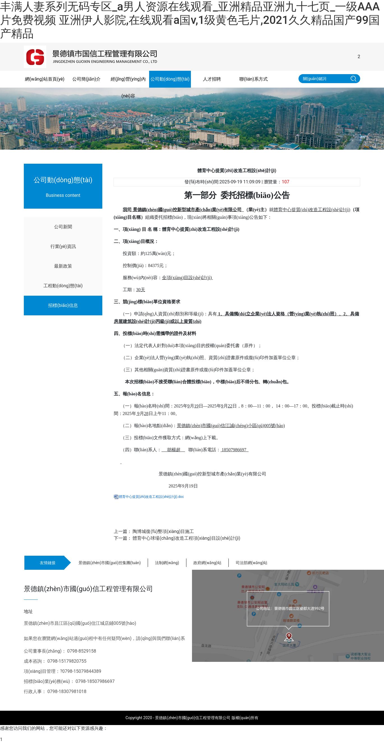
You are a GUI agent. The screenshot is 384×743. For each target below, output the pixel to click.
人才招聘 (212, 79)
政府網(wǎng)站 (207, 562)
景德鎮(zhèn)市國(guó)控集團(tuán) (109, 562)
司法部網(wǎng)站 (252, 562)
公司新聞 (63, 226)
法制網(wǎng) (167, 562)
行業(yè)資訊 (63, 246)
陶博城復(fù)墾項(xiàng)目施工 (163, 531)
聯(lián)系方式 (253, 79)
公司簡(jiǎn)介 (86, 79)
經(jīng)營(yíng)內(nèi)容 (128, 87)
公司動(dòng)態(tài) (170, 79)
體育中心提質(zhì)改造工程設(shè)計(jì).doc (151, 497)
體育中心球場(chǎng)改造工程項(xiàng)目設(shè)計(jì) (186, 538)
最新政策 (63, 266)
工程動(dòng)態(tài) (63, 285)
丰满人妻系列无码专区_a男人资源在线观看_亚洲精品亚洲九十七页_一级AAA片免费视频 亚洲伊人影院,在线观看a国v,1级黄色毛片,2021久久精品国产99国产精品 (190, 20)
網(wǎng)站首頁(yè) (44, 79)
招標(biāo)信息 (63, 305)
